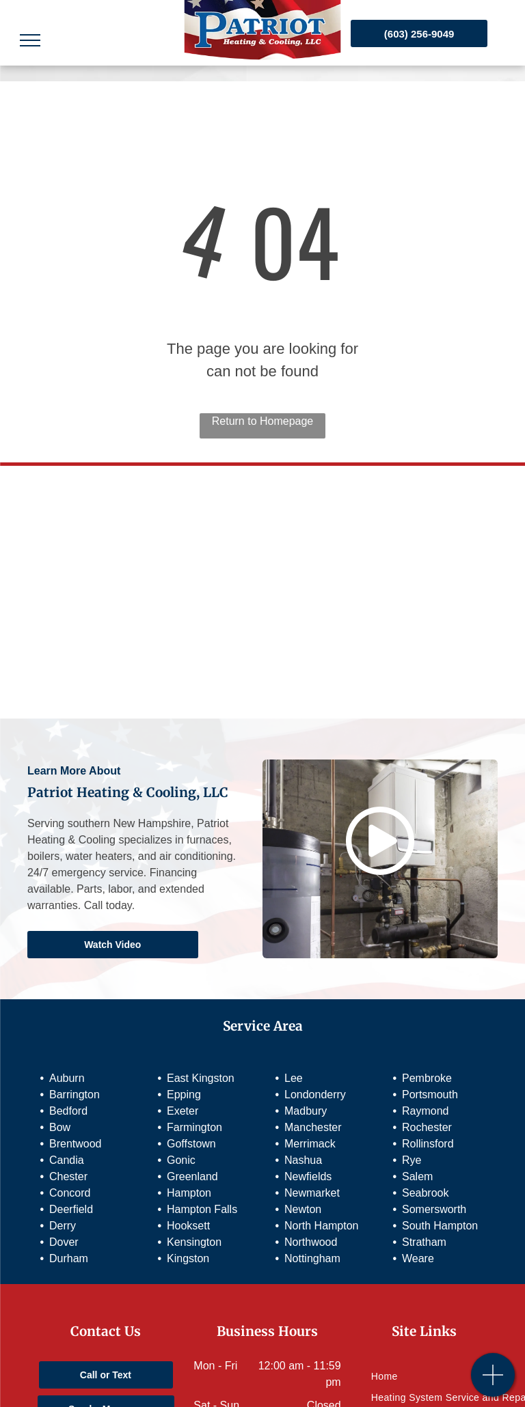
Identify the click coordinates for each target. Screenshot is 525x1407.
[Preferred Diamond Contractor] (262, 650)
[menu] (30, 40)
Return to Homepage (263, 421)
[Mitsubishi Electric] (262, 534)
